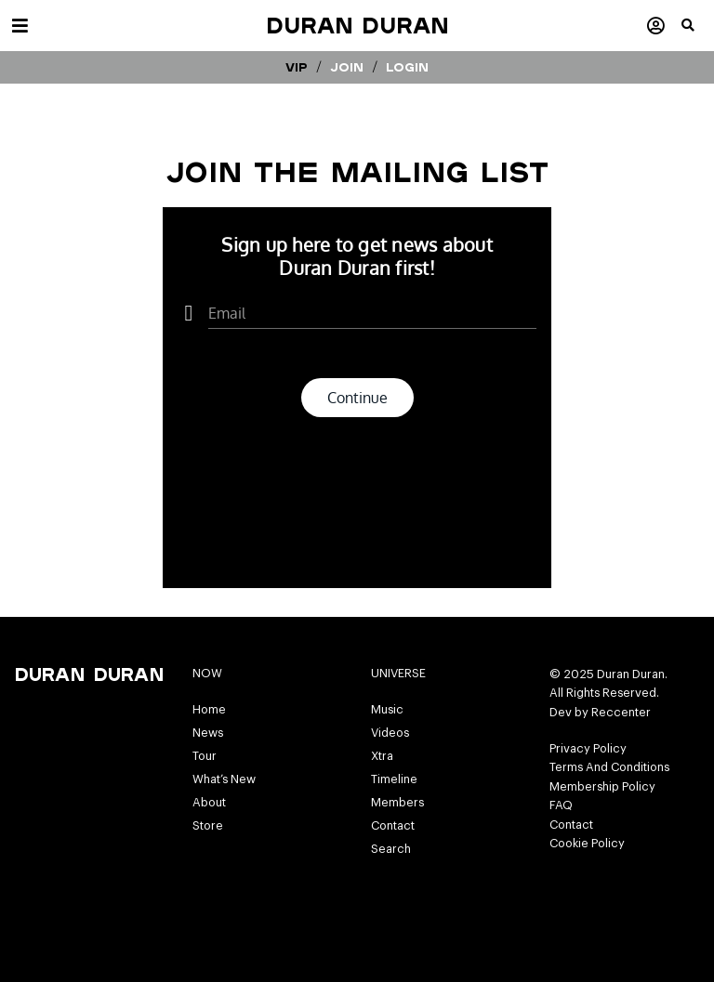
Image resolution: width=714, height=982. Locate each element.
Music (387, 709)
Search (391, 849)
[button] (697, 32)
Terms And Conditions (609, 767)
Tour (204, 756)
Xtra (382, 756)
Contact (393, 825)
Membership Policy (602, 786)
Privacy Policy (588, 748)
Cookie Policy (587, 843)
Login (407, 66)
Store (207, 825)
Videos (390, 733)
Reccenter (621, 712)
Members (397, 802)
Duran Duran (357, 25)
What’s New (224, 779)
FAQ (561, 805)
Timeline (394, 779)
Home (209, 709)
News (207, 733)
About (209, 802)
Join (347, 66)
